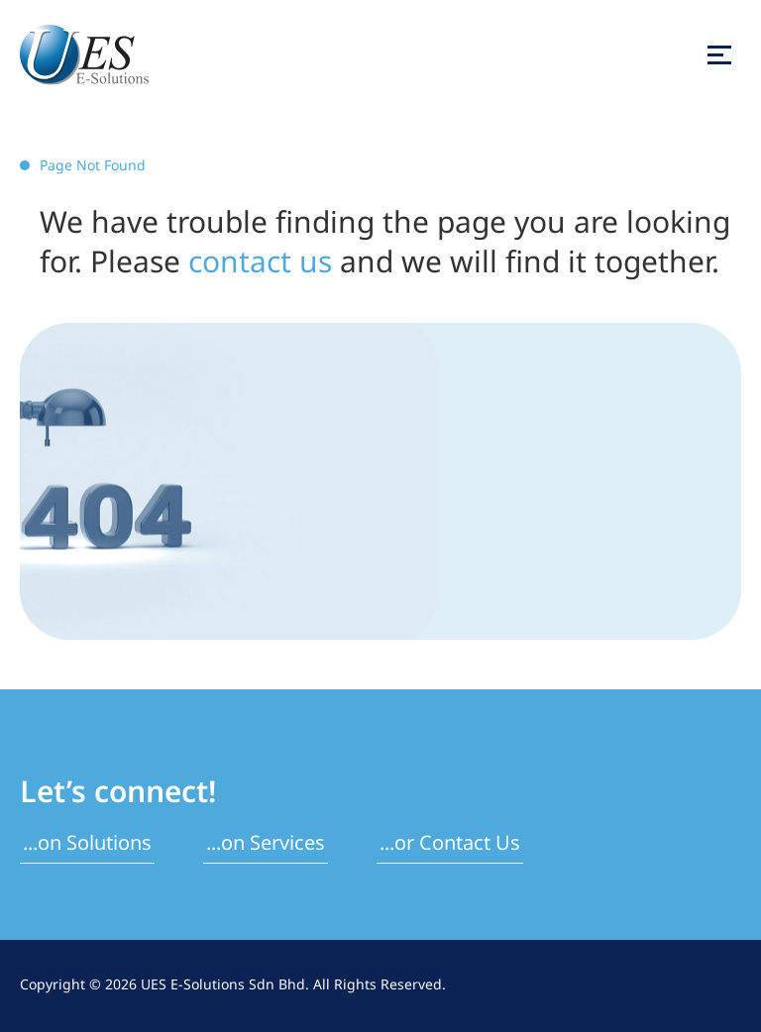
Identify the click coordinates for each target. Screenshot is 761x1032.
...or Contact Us (450, 844)
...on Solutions (87, 844)
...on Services (265, 844)
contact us (260, 263)
